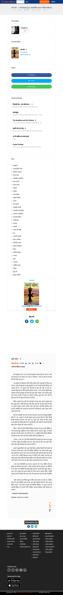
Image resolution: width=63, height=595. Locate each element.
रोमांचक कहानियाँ (18, 214)
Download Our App (31, 522)
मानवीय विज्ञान (17, 217)
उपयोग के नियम (11, 541)
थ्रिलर (14, 249)
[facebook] (9, 570)
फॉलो (25, 31)
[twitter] (17, 570)
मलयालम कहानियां (49, 547)
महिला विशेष (16, 198)
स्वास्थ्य (15, 223)
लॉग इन (53, 2)
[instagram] (13, 570)
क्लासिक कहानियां (18, 178)
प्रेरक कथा (16, 175)
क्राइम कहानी (16, 275)
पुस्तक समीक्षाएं (17, 246)
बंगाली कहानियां (49, 544)
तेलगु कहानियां (48, 552)
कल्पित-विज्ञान (17, 252)
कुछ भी (15, 272)
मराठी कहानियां (49, 539)
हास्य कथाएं (16, 185)
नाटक (14, 201)
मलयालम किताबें (37, 552)
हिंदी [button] (27, 2)
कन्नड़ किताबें (36, 555)
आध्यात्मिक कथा (17, 169)
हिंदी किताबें (35, 536)
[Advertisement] (31, 339)
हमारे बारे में (9, 533)
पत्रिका (15, 188)
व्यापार (15, 255)
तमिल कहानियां (49, 549)
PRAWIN (24, 28)
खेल (14, 259)
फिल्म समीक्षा (17, 239)
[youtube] (21, 570)
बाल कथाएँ (16, 181)
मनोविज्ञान (16, 220)
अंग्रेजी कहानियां (49, 541)
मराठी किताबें (36, 541)
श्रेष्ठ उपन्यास (23, 536)
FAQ (8, 547)
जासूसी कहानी (17, 207)
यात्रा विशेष (16, 194)
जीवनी (15, 226)
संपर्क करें (9, 536)
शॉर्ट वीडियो (22, 544)
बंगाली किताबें (36, 549)
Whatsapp (31, 86)
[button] (22, 1)
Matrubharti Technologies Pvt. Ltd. (27, 592)
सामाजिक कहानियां (18, 210)
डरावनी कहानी (17, 236)
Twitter (31, 81)
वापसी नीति (10, 544)
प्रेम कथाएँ (16, 204)
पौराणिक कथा (17, 243)
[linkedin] (25, 570)
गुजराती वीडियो (23, 539)
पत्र (14, 233)
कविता (15, 191)
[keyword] (20, 1)
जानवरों (15, 262)
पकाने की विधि (17, 230)
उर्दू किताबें (35, 557)
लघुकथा (15, 165)
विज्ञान (15, 268)
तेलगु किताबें (36, 547)
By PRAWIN (23, 52)
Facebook (31, 75)
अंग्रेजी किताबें (36, 533)
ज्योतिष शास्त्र (17, 265)
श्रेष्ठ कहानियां (23, 533)
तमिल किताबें (36, 544)
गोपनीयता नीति (11, 539)
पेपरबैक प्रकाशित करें (25, 547)
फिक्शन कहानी (17, 172)
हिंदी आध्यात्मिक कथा (25, 54)
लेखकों (21, 541)
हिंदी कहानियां (48, 533)
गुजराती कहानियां (49, 536)
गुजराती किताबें (36, 539)
